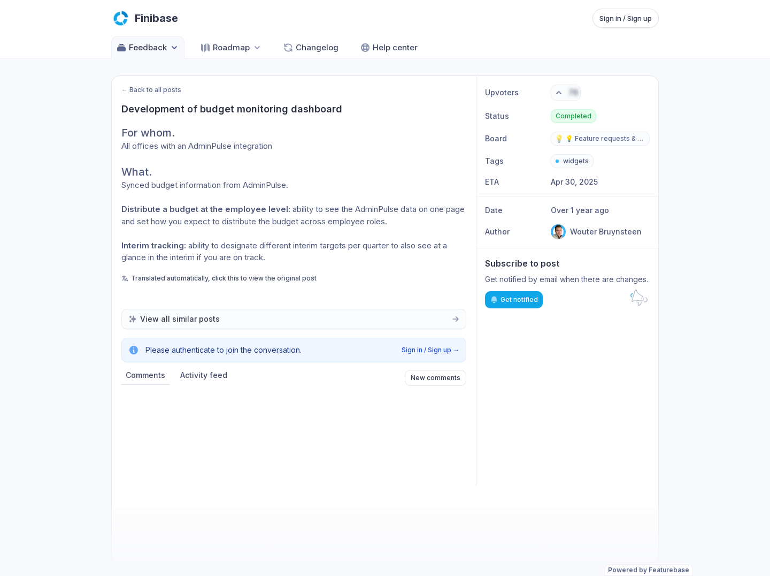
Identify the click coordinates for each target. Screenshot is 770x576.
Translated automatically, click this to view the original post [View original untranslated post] (219, 278)
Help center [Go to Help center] (389, 47)
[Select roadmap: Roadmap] (231, 47)
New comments (435, 378)
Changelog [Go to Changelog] (310, 47)
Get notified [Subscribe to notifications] (514, 299)
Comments (145, 375)
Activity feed (203, 375)
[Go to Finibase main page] (144, 18)
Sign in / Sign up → (430, 350)
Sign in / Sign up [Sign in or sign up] (625, 18)
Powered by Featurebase (648, 570)
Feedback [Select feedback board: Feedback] (148, 47)
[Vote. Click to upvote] (566, 93)
